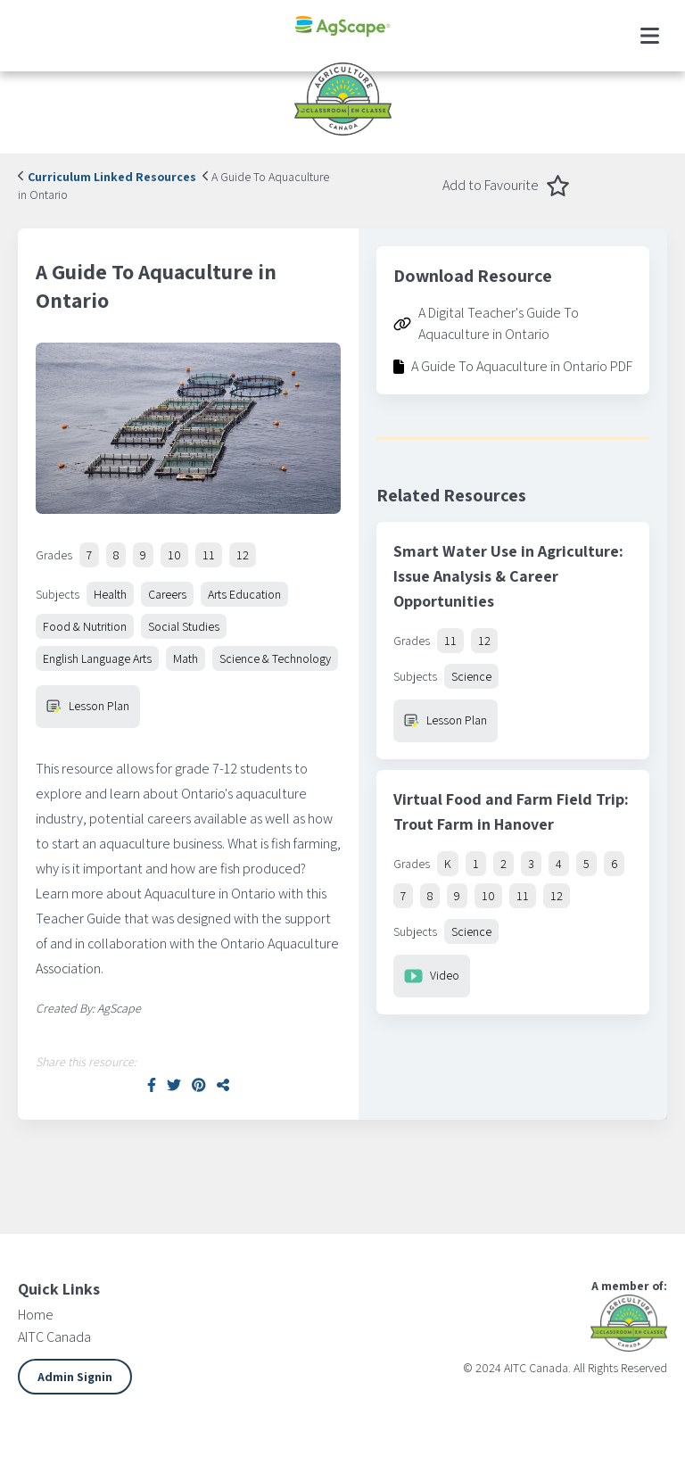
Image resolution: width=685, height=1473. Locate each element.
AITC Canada (54, 1337)
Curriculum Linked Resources (107, 177)
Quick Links (59, 1289)
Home (36, 1314)
